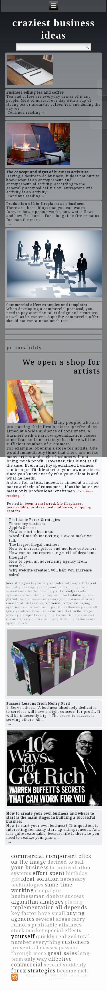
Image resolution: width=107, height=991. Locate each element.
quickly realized (18, 611)
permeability (18, 507)
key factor (38, 583)
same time (56, 611)
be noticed (39, 611)
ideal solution (72, 595)
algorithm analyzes (64, 591)
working (12, 615)
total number (34, 603)
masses (36, 599)
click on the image (78, 611)
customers (14, 619)
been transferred (40, 503)
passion (26, 607)
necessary (50, 599)
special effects (17, 623)
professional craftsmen (51, 507)
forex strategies (18, 583)
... (9, 224)
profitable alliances (65, 607)
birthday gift (52, 619)
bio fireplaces (69, 503)
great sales (55, 583)
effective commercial (41, 962)
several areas (16, 591)
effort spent (87, 583)
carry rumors (32, 619)
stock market (84, 615)
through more (78, 587)
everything (46, 615)
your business (69, 599)
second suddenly (32, 595)
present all (89, 607)
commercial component (61, 603)
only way (71, 583)
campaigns (34, 587)
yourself (12, 599)
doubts (24, 599)
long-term (53, 595)
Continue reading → (26, 113)
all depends (28, 615)
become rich (65, 615)
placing (68, 619)
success (89, 595)
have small (41, 607)
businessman (86, 619)
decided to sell (38, 591)
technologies (15, 587)
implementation (55, 587)
